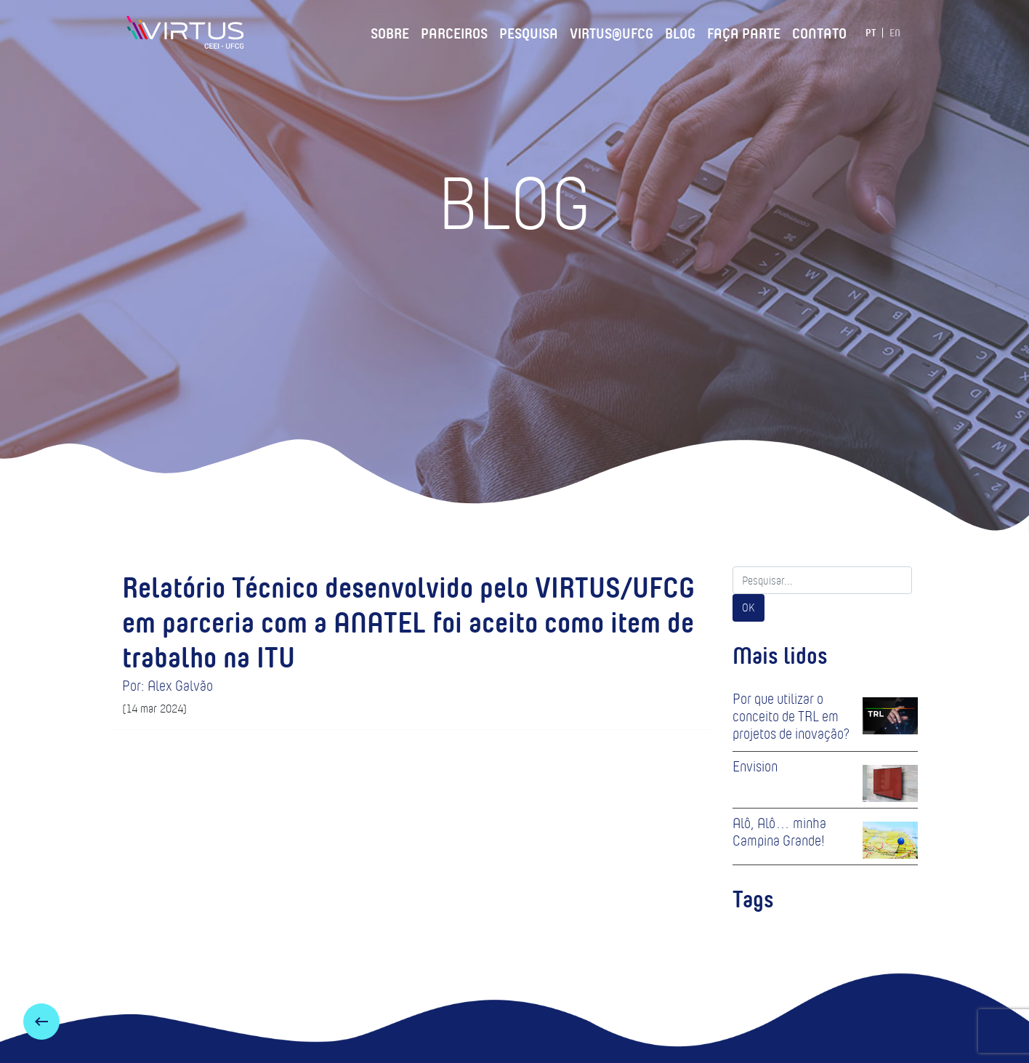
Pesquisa (528, 31)
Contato (819, 31)
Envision (755, 766)
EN (894, 33)
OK (748, 607)
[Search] (822, 580)
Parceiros (454, 31)
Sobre (390, 31)
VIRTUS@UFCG (611, 31)
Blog (680, 31)
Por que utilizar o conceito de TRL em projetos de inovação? (791, 716)
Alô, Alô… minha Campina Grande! (779, 831)
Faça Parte (743, 31)
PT (870, 33)
